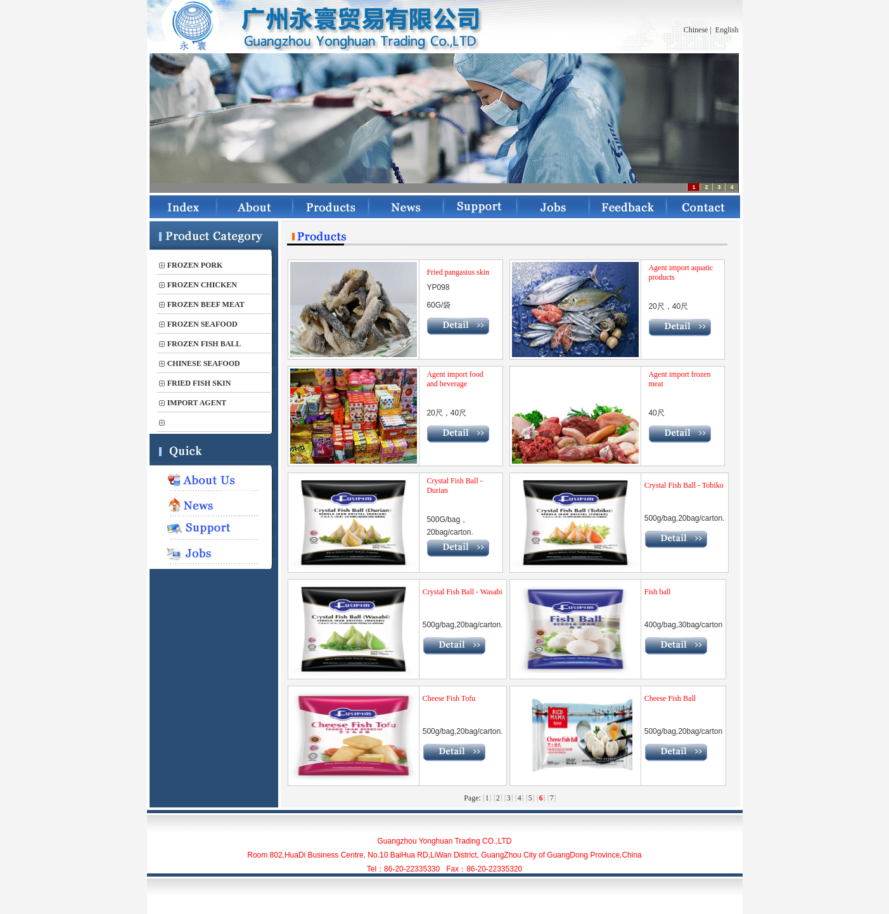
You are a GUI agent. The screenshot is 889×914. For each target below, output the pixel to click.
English (727, 29)
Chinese (696, 29)
